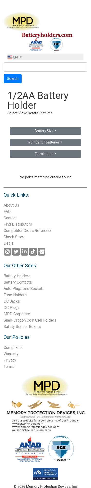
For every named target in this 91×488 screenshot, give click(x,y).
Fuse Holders (15, 295)
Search (12, 78)
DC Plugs (12, 307)
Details (33, 113)
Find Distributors (18, 224)
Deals (9, 243)
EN (13, 57)
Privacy (10, 360)
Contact (10, 218)
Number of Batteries (44, 142)
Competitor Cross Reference (28, 230)
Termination (44, 154)
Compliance (14, 347)
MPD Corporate (17, 314)
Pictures (46, 113)
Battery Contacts (18, 282)
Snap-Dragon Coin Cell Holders (30, 320)
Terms (9, 366)
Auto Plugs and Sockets (24, 288)
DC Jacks (12, 301)
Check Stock (14, 237)
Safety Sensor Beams (22, 326)
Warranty (11, 354)
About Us (11, 205)
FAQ (7, 211)
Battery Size (44, 131)
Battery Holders (17, 276)
